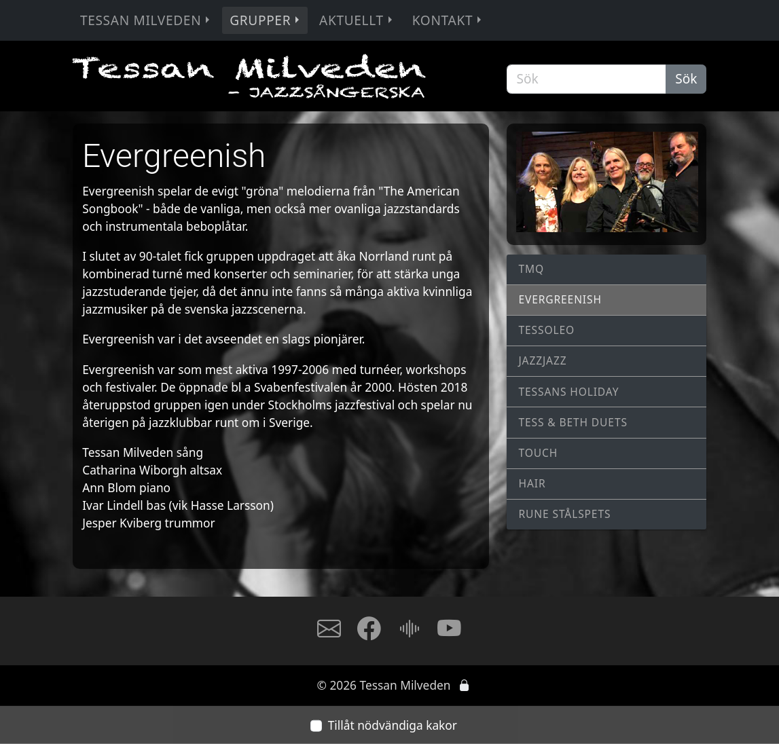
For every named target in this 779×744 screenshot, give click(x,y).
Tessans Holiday (569, 391)
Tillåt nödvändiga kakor (392, 725)
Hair (532, 483)
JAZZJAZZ (543, 360)
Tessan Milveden (146, 20)
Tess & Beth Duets (573, 422)
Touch (538, 452)
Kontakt (448, 20)
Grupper (266, 20)
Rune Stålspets (565, 513)
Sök (686, 79)
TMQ (532, 268)
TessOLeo (547, 329)
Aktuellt (357, 20)
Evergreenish (560, 299)
